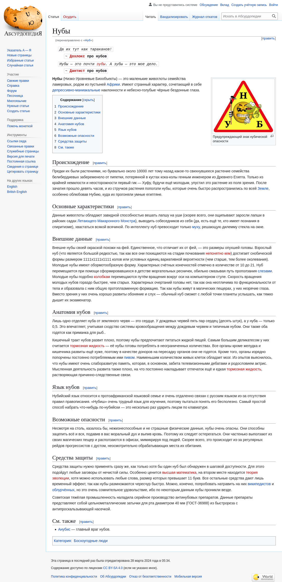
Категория (62, 540)
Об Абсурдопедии (113, 575)
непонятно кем (218, 252)
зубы (101, 63)
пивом (129, 356)
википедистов (259, 483)
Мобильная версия (188, 575)
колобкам (102, 276)
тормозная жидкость (87, 345)
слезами (265, 270)
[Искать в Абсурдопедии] (249, 16)
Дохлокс (77, 55)
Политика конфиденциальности (74, 575)
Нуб (87, 40)
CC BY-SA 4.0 (113, 567)
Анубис (64, 528)
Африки (113, 83)
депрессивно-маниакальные (76, 89)
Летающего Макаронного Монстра (106, 220)
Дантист (77, 69)
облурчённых (63, 489)
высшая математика (179, 471)
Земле (263, 187)
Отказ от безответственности (150, 575)
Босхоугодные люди (91, 540)
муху (196, 226)
